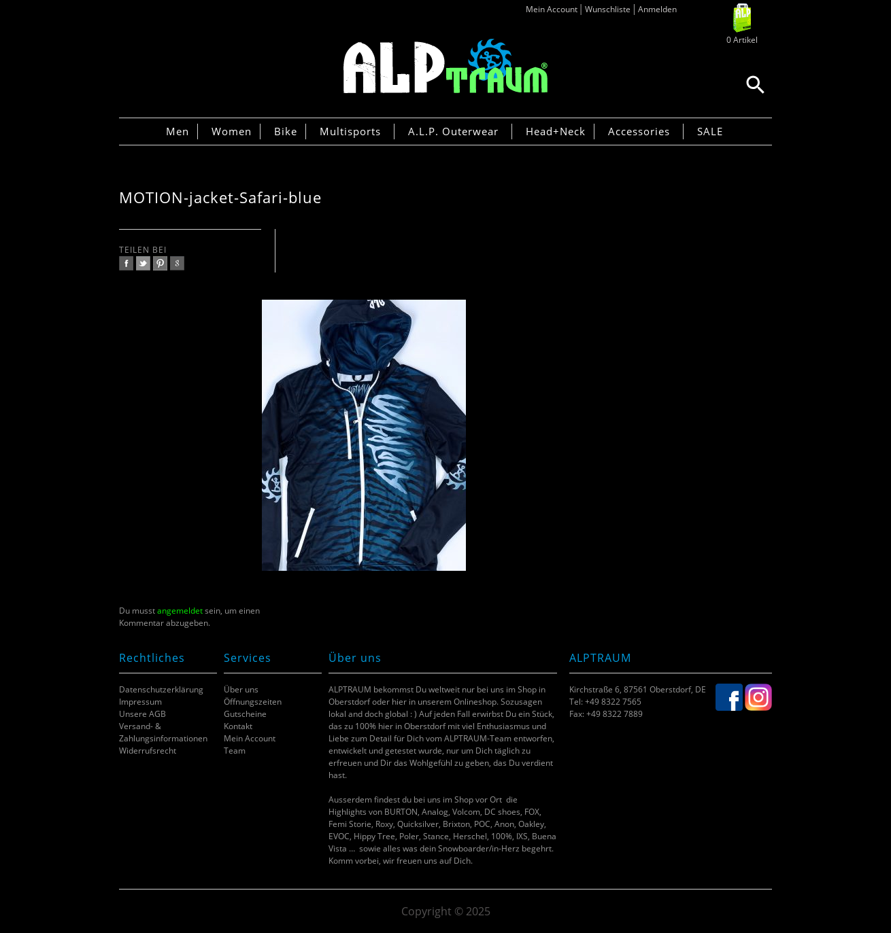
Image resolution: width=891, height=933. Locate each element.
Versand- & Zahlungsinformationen (163, 732)
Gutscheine (245, 714)
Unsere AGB (142, 714)
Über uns (241, 689)
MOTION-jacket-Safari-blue (220, 197)
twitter (143, 263)
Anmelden (657, 9)
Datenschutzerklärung (161, 689)
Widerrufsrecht (147, 750)
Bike (285, 131)
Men (177, 131)
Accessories (639, 131)
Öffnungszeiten (253, 701)
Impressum (140, 701)
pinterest (160, 263)
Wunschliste (608, 9)
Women (232, 131)
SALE (710, 131)
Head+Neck (556, 131)
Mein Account (551, 9)
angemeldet (180, 610)
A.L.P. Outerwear (453, 131)
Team (235, 750)
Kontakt (238, 726)
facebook (126, 263)
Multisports (350, 131)
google (177, 263)
